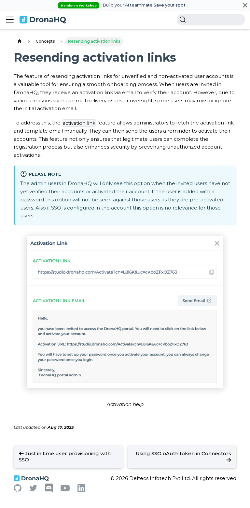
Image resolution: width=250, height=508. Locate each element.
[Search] (211, 19)
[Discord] (49, 491)
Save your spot (170, 5)
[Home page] (19, 41)
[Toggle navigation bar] (10, 19)
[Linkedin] (81, 490)
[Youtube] (65, 489)
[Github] (17, 490)
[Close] (245, 5)
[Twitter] (33, 489)
